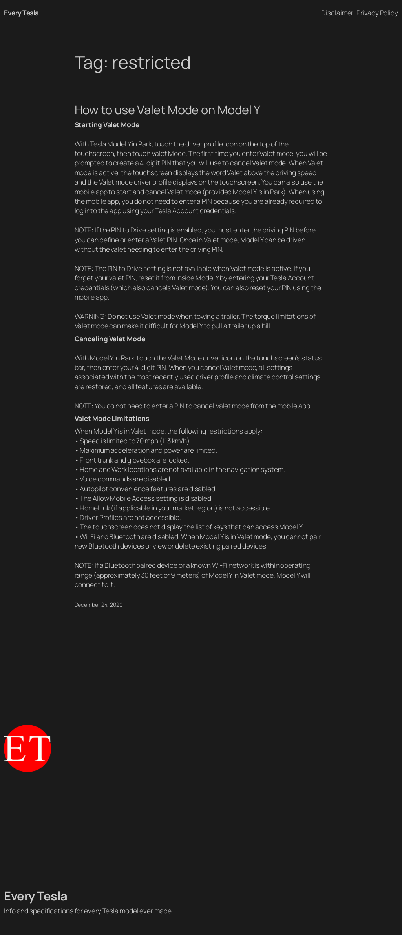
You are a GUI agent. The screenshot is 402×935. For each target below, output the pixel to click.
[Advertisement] (201, 830)
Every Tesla (21, 12)
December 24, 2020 (98, 604)
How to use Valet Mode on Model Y (168, 110)
